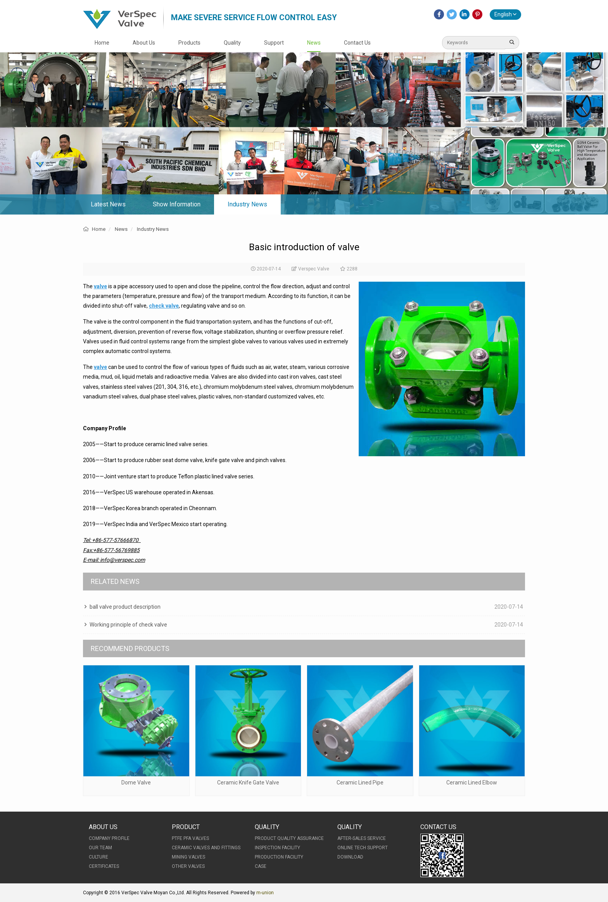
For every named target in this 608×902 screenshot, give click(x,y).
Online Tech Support (362, 847)
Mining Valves (188, 857)
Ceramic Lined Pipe (360, 782)
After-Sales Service (361, 838)
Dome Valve (136, 782)
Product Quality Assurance (289, 838)
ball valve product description (125, 607)
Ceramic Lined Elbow (471, 782)
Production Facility (279, 857)
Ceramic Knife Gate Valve (248, 782)
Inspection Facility (277, 847)
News (314, 43)
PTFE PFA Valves (190, 838)
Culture (98, 857)
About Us (144, 43)
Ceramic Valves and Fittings (206, 847)
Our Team (100, 847)
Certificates (104, 866)
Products (189, 43)
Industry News (247, 204)
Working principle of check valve (128, 625)
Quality (232, 43)
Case (260, 866)
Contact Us (357, 43)
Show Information (176, 204)
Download (350, 857)
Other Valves (188, 866)
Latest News (108, 204)
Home (102, 43)
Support (274, 43)
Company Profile (109, 838)
